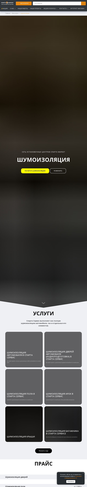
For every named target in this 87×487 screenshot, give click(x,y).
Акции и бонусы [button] (50, 8)
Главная (7, 13)
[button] (35, 170)
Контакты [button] (63, 8)
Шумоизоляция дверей (16, 477)
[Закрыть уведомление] (83, 473)
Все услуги (15, 13)
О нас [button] (12, 8)
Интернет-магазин (77, 8)
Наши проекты (35, 8)
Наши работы (23, 8)
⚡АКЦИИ (4, 8)
